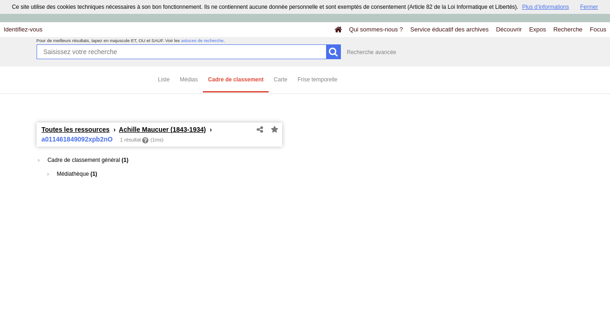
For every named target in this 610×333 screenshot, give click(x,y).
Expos (537, 29)
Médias (189, 79)
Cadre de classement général (83, 160)
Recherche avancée (371, 52)
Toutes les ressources (76, 129)
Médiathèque (72, 174)
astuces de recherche (202, 40)
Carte (280, 79)
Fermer (589, 7)
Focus (598, 29)
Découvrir (509, 29)
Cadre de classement (236, 79)
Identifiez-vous (23, 29)
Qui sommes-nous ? (376, 29)
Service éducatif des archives (449, 29)
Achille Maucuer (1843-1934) (162, 129)
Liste (164, 79)
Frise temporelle (317, 79)
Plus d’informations (545, 7)
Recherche (568, 29)
